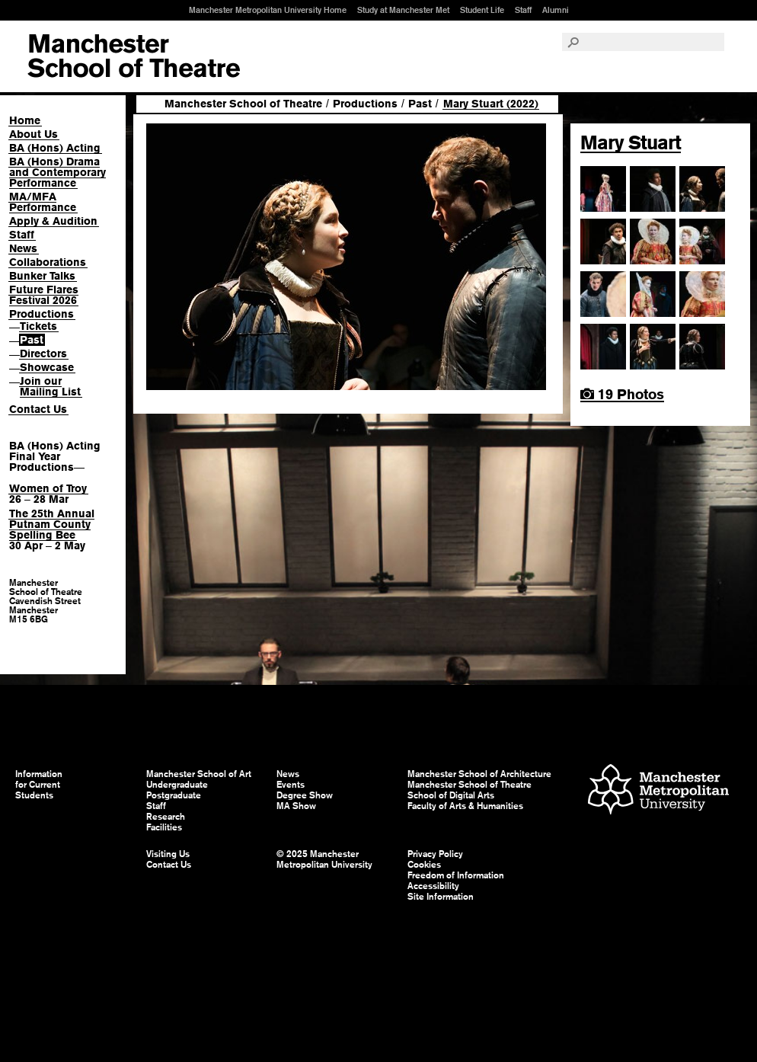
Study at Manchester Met (403, 9)
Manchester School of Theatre (243, 104)
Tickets (38, 326)
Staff (523, 9)
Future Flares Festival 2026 (43, 294)
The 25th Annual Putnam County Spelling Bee (51, 524)
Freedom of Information (455, 875)
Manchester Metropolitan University (658, 791)
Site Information (440, 896)
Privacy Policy (435, 854)
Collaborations (47, 262)
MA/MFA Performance (42, 201)
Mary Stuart (630, 142)
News (23, 248)
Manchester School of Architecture (479, 774)
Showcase (47, 367)
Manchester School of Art (134, 56)
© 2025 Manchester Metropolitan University (324, 859)
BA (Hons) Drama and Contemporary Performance (57, 172)
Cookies (424, 864)
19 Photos (622, 394)
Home (24, 120)
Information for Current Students (38, 785)
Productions (41, 314)
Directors (43, 353)
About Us (33, 134)
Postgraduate (173, 795)
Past (31, 340)
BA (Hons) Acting (55, 148)
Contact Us (38, 409)
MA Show (296, 806)
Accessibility (433, 886)
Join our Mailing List (50, 386)
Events (290, 784)
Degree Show (304, 795)
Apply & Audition (53, 221)
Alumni (555, 9)
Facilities (164, 827)
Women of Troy (48, 488)
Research (165, 816)
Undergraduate (177, 784)
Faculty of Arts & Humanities (465, 806)
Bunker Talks (42, 276)
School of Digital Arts (450, 795)
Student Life (482, 9)
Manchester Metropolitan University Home (268, 9)
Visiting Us (168, 854)
